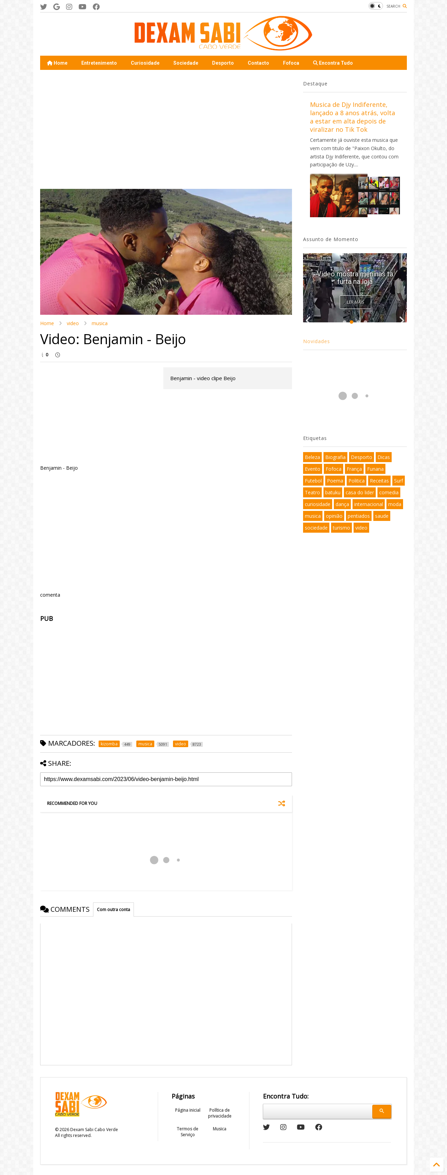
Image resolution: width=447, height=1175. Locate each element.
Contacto (258, 63)
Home (57, 63)
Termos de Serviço (187, 1132)
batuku (332, 492)
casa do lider (360, 492)
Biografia (335, 457)
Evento (312, 469)
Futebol (313, 480)
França (354, 469)
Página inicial (187, 1110)
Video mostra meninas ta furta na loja (355, 277)
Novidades (316, 341)
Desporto (223, 63)
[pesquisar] (316, 1110)
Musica (219, 1129)
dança (342, 504)
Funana (375, 469)
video (73, 323)
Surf (398, 480)
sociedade (316, 527)
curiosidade (317, 504)
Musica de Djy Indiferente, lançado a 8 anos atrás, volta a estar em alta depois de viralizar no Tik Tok (352, 117)
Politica (356, 480)
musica (100, 323)
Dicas (383, 457)
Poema (335, 480)
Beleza (312, 457)
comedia (389, 492)
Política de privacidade (219, 1113)
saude (382, 516)
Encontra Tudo (333, 63)
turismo (341, 527)
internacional (368, 504)
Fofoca (291, 63)
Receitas (379, 480)
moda (394, 504)
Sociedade (185, 63)
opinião (334, 516)
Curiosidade (145, 63)
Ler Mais (355, 302)
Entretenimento (99, 63)
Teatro (312, 492)
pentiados (359, 516)
